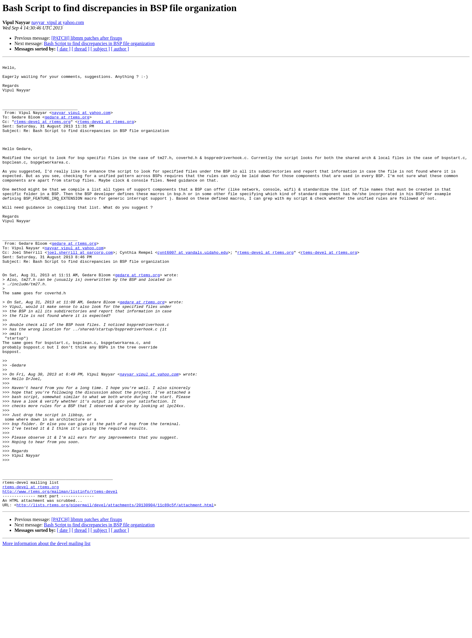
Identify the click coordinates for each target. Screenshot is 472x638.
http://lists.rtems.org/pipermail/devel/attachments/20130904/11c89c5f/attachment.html (115, 594)
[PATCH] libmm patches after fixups (86, 38)
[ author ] (120, 48)
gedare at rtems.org (67, 128)
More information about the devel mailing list (46, 632)
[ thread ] (80, 48)
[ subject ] (100, 48)
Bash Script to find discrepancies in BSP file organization (99, 43)
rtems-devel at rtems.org (42, 134)
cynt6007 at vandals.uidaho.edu (192, 291)
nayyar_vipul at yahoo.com (57, 22)
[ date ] (63, 48)
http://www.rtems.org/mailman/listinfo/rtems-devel (59, 578)
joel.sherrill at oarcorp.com (80, 291)
